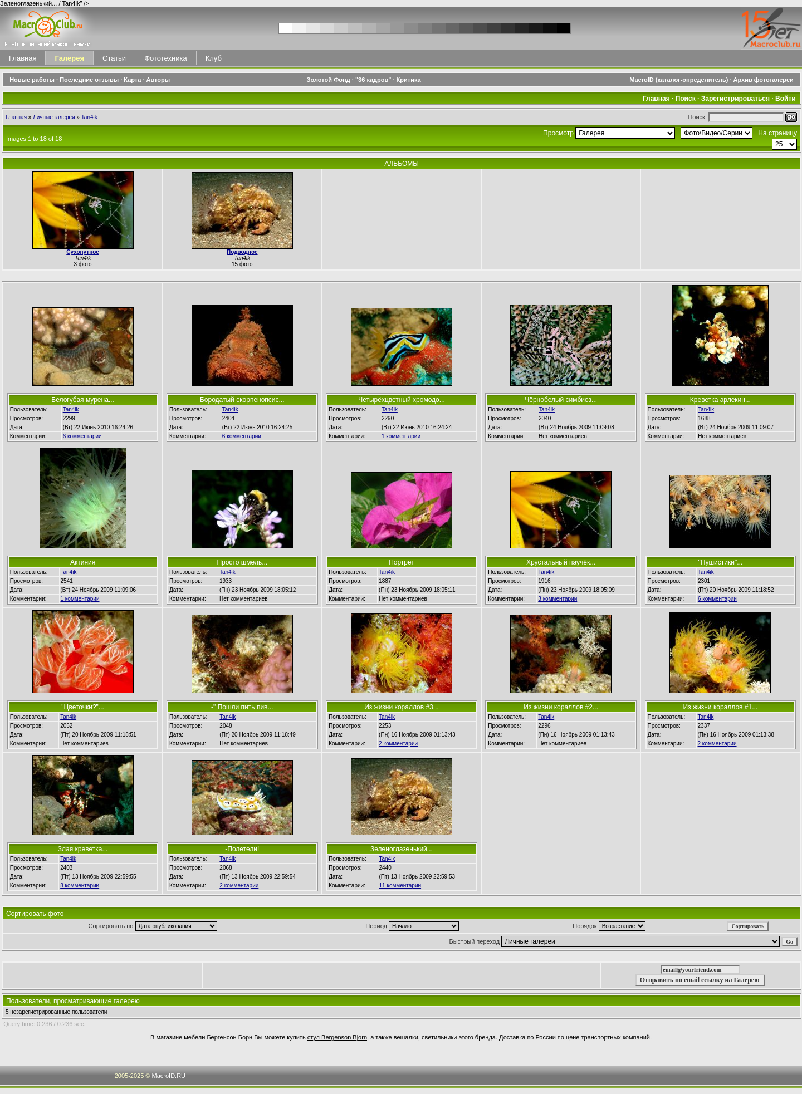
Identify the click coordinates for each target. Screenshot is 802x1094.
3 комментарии (557, 599)
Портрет (401, 562)
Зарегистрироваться (735, 98)
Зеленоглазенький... (401, 849)
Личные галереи (54, 117)
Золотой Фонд (328, 79)
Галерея (69, 58)
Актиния (82, 562)
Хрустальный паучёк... (560, 562)
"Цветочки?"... (82, 707)
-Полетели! (242, 849)
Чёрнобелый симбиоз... (561, 400)
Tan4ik (89, 117)
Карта (132, 79)
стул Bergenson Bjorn (337, 1037)
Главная (22, 58)
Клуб (214, 58)
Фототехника (165, 58)
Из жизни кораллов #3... (401, 707)
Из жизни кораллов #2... (561, 707)
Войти (785, 98)
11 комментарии (400, 885)
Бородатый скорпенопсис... (242, 400)
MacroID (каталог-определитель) (678, 79)
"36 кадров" (373, 79)
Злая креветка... (83, 849)
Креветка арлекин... (720, 400)
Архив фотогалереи (764, 79)
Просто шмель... (242, 562)
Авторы (158, 79)
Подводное (242, 252)
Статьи (114, 58)
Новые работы (32, 79)
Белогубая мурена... (82, 400)
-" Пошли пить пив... (242, 707)
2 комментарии (398, 743)
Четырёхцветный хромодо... (401, 400)
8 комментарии (79, 885)
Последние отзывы (89, 79)
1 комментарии (401, 436)
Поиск (686, 98)
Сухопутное (82, 252)
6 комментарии (82, 436)
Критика (409, 79)
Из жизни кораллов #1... (720, 707)
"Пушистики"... (720, 562)
